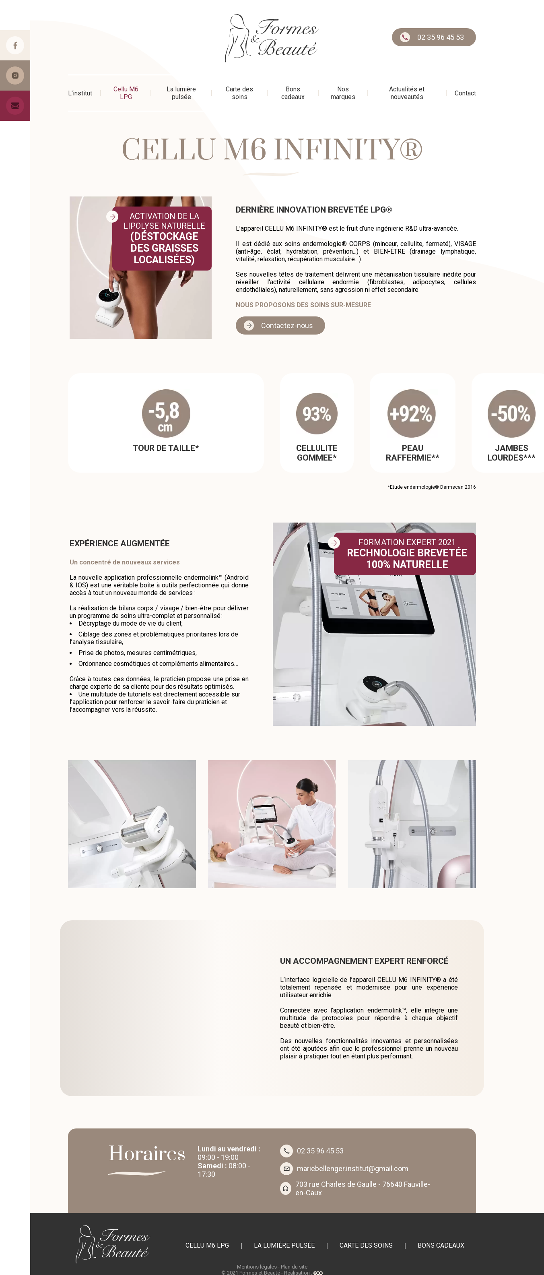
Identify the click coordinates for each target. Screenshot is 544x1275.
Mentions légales (257, 1267)
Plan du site (294, 1267)
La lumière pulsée (181, 93)
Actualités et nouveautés (406, 93)
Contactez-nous (287, 325)
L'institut (80, 93)
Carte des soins (239, 93)
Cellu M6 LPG (125, 93)
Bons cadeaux (293, 93)
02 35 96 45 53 (440, 37)
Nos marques (343, 93)
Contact (465, 93)
